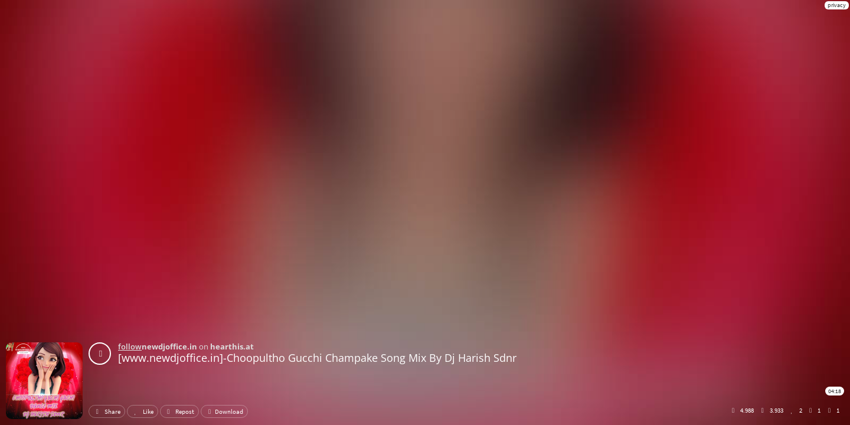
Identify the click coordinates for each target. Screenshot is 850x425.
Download (224, 411)
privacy (837, 5)
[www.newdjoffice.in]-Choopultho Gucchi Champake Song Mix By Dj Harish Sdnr (317, 358)
